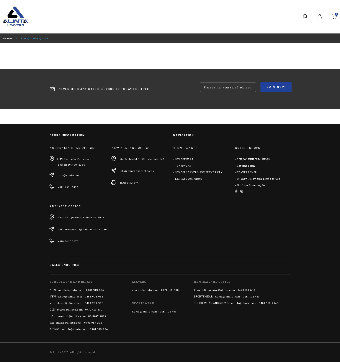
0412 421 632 (93, 309)
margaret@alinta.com (71, 316)
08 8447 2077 (97, 316)
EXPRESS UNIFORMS (188, 178)
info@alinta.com (69, 175)
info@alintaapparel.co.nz (137, 171)
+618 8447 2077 (68, 241)
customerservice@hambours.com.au (82, 229)
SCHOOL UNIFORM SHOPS (253, 159)
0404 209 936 (94, 303)
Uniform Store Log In (251, 185)
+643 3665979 (129, 182)
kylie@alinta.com (70, 296)
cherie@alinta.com (69, 303)
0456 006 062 (94, 296)
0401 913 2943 (268, 303)
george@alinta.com (145, 290)
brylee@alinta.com (70, 309)
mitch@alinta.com (71, 290)
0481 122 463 (168, 311)
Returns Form (246, 165)
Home (7, 38)
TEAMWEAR (183, 165)
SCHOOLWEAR (184, 159)
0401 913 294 (95, 290)
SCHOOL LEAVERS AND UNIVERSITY (198, 172)
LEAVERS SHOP (247, 172)
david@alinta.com (144, 311)
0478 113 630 (170, 290)
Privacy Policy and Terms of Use (258, 178)
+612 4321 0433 (68, 187)
